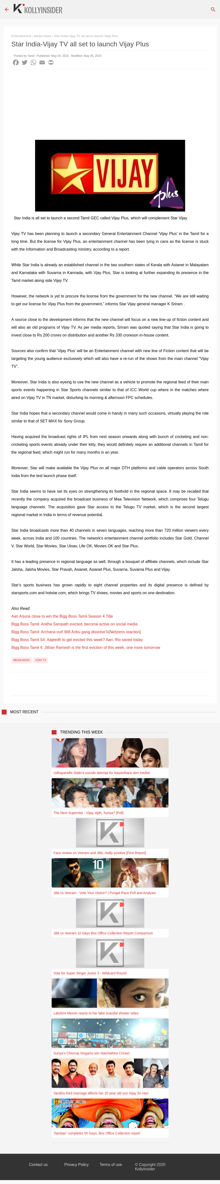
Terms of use (111, 1165)
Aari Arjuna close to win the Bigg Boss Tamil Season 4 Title (62, 616)
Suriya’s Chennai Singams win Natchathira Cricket (92, 1053)
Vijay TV (40, 660)
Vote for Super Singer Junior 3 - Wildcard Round (90, 973)
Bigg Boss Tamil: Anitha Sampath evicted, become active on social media (74, 624)
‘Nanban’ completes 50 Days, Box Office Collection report (97, 1133)
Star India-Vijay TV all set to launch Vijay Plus (86, 36)
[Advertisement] (110, 105)
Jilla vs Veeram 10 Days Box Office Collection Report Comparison (103, 933)
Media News (21, 660)
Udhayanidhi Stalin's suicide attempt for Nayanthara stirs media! (102, 773)
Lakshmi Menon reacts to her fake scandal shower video (96, 1013)
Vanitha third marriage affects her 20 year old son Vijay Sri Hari (101, 1093)
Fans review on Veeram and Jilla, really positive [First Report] (100, 853)
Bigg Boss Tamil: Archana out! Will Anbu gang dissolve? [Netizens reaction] (76, 632)
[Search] (213, 9)
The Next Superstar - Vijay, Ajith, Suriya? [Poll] (89, 813)
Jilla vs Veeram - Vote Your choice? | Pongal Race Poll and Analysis (105, 893)
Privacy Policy (76, 1165)
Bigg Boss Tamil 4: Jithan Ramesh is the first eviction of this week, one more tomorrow (85, 647)
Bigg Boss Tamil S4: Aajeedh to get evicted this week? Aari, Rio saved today (77, 640)
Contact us (38, 1165)
